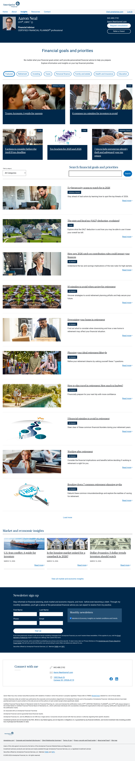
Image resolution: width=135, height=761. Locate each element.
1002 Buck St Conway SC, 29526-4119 (64, 678)
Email (41, 619)
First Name (17, 610)
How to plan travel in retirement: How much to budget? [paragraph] (95, 385)
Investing (36, 74)
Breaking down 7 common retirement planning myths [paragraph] (95, 484)
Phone (16, 619)
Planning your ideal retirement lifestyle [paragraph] (87, 352)
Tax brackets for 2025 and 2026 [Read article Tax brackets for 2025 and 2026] (65, 149)
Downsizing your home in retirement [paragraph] (86, 320)
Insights (24, 12)
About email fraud (103, 740)
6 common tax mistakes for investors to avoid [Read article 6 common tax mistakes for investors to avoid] (95, 113)
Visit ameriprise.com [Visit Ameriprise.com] (114, 12)
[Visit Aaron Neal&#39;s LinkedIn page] (116, 679)
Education (123, 74)
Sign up (38, 631)
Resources (35, 12)
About (14, 12)
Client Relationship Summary (51, 740)
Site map (114, 740)
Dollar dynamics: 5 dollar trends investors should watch (108, 554)
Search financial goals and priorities (93, 167)
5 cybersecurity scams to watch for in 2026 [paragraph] (89, 188)
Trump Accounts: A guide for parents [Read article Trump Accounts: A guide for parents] (24, 113)
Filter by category (7, 168)
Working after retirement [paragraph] (80, 451)
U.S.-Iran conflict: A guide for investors (20, 554)
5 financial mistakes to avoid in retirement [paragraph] (89, 418)
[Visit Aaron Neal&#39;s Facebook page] (111, 679)
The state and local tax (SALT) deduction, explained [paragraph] (93, 221)
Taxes (48, 74)
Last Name (43, 610)
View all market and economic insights (68, 579)
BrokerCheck (96, 696)
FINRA (56, 646)
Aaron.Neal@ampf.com (117, 21)
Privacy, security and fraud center (85, 740)
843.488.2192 (113, 18)
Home (5, 12)
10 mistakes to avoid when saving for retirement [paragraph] (92, 287)
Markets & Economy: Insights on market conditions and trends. (95, 618)
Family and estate (82, 74)
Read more (126, 200)
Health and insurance (104, 74)
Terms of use (67, 740)
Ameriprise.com (9, 740)
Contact (47, 12)
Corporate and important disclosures (28, 740)
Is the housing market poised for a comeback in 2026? (66, 554)
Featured (9, 74)
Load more (67, 517)
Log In (129, 12)
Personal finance (63, 74)
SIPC (63, 646)
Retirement (22, 74)
